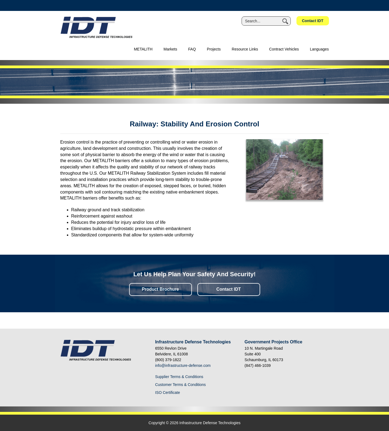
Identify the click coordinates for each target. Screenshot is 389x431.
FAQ (192, 49)
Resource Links (245, 49)
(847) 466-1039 (258, 365)
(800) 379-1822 (168, 360)
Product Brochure (160, 289)
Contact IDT (312, 21)
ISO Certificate (167, 392)
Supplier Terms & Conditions (179, 376)
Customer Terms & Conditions (180, 384)
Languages (319, 49)
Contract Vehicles (284, 49)
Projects (214, 49)
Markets (170, 49)
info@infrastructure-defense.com (182, 365)
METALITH (143, 49)
